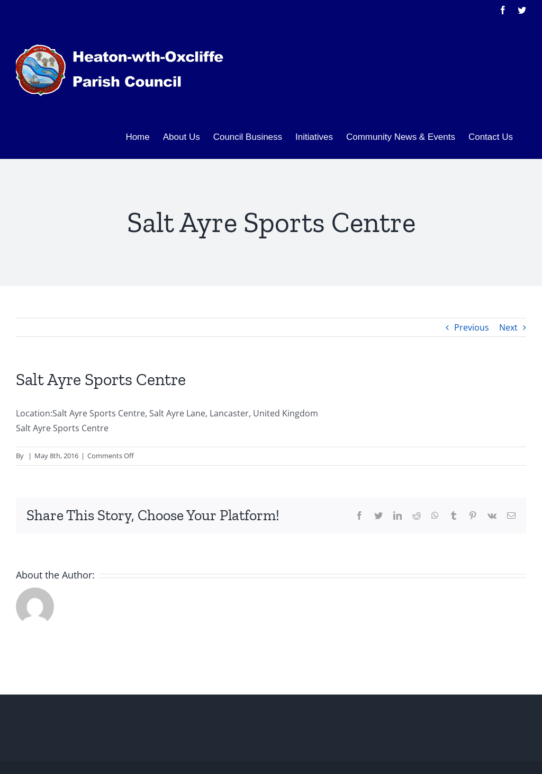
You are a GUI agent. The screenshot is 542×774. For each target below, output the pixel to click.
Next (508, 327)
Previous (471, 327)
